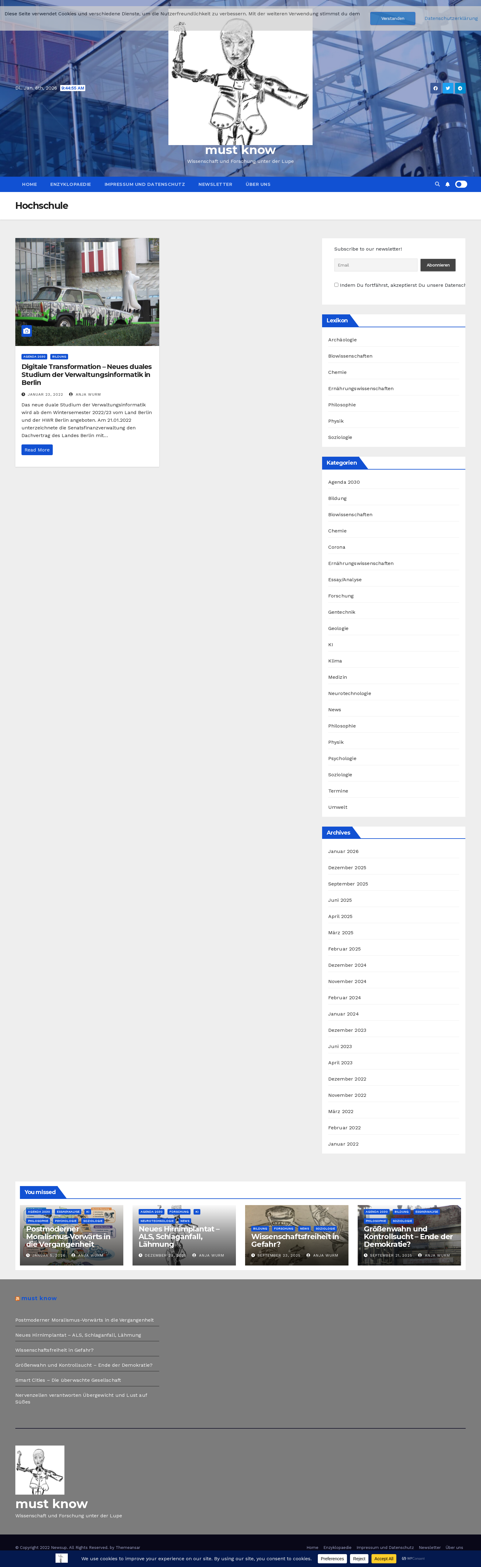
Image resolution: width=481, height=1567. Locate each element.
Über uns (258, 184)
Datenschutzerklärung (451, 18)
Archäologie (342, 340)
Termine (338, 791)
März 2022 (341, 1111)
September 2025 (348, 884)
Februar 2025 (344, 949)
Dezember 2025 (347, 867)
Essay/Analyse (345, 579)
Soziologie (340, 437)
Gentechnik (342, 612)
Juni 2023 (340, 1046)
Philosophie (342, 405)
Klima (335, 661)
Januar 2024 (343, 1014)
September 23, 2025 (279, 1255)
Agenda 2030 (34, 356)
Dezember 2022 (347, 1079)
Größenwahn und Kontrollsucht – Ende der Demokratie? (408, 1236)
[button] (437, 184)
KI (330, 644)
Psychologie (342, 758)
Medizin (337, 677)
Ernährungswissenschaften (361, 388)
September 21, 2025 (391, 1255)
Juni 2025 (340, 900)
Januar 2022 (343, 1144)
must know (240, 149)
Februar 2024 (344, 997)
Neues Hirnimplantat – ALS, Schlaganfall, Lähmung (179, 1236)
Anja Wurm (85, 394)
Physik (336, 421)
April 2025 (340, 916)
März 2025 (341, 932)
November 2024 (347, 981)
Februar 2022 (344, 1128)
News (334, 709)
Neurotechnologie (349, 693)
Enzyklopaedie (70, 184)
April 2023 (340, 1063)
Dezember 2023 (347, 1030)
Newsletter (215, 184)
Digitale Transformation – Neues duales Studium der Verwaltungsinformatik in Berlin (86, 375)
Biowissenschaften (350, 356)
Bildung (59, 356)
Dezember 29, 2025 (166, 1255)
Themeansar (128, 1547)
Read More (37, 450)
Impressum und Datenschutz (145, 184)
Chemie (337, 372)
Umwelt (337, 807)
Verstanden (392, 18)
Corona (336, 547)
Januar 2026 (343, 851)
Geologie (338, 628)
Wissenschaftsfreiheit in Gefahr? (295, 1240)
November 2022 (347, 1095)
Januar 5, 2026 (49, 1255)
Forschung (341, 596)
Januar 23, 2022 (45, 394)
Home (29, 184)
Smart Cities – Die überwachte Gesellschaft (68, 1380)
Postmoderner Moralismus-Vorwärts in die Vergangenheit (68, 1236)
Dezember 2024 (347, 965)
